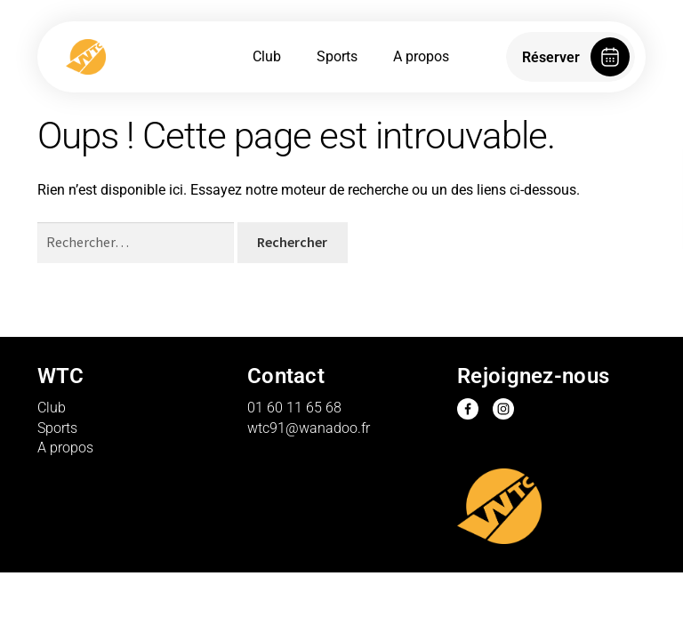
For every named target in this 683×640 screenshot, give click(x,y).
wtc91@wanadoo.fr (308, 428)
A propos (421, 56)
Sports (337, 56)
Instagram (503, 409)
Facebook (467, 409)
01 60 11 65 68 (294, 407)
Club (267, 56)
